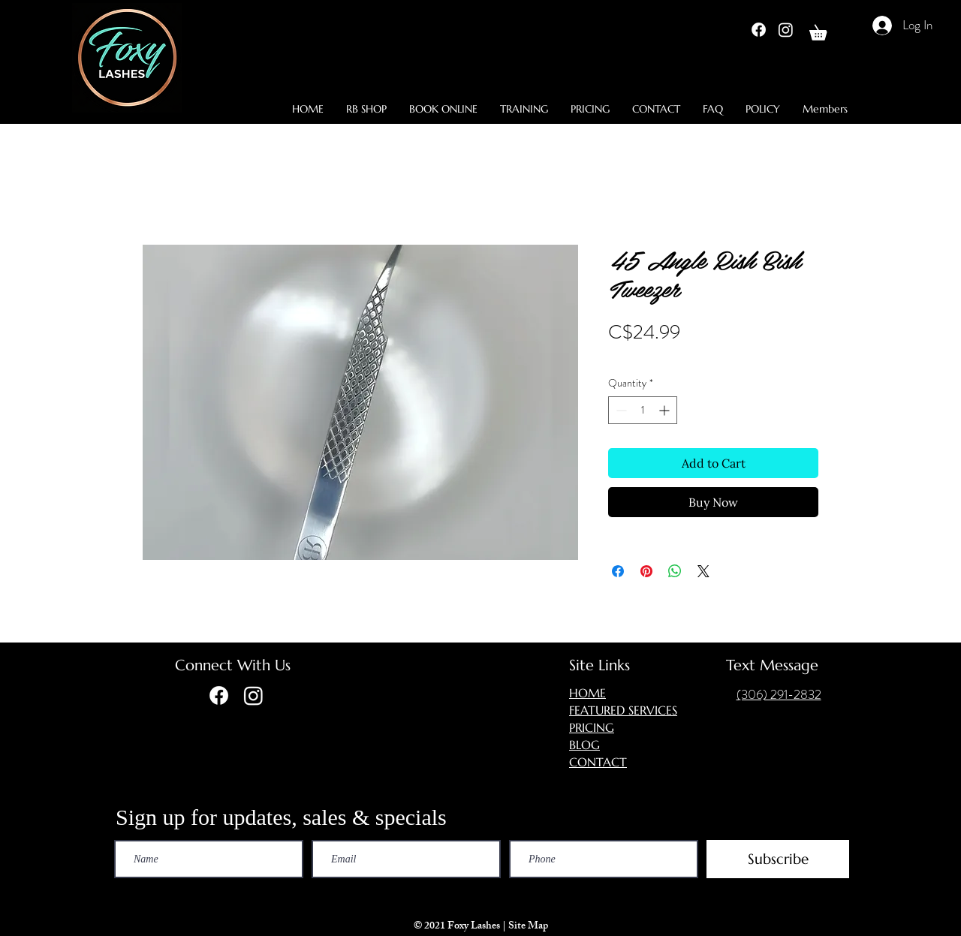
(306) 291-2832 (779, 694)
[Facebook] (758, 29)
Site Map (529, 926)
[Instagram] (785, 29)
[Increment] (665, 410)
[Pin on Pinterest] (646, 571)
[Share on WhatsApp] (675, 571)
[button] (825, 30)
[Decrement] (619, 410)
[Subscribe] (777, 859)
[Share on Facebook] (618, 571)
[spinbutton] (642, 410)
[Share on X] (703, 571)
